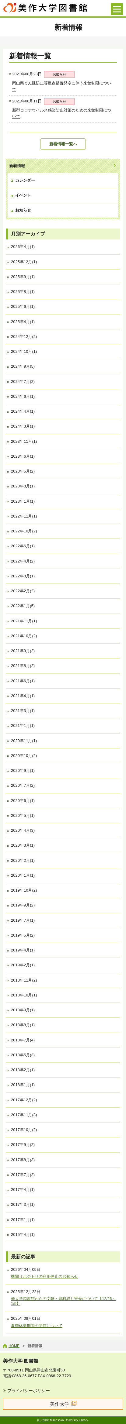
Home (14, 1346)
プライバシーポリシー (28, 1390)
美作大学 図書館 (20, 1361)
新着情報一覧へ (63, 144)
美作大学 (59, 1404)
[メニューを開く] (117, 9)
